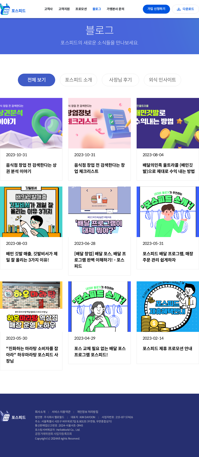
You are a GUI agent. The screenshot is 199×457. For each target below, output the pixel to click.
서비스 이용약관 (61, 412)
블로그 (97, 9)
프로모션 (81, 9)
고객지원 (64, 9)
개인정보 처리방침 (87, 412)
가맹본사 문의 (115, 9)
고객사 (48, 9)
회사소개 (40, 412)
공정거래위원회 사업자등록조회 (53, 434)
